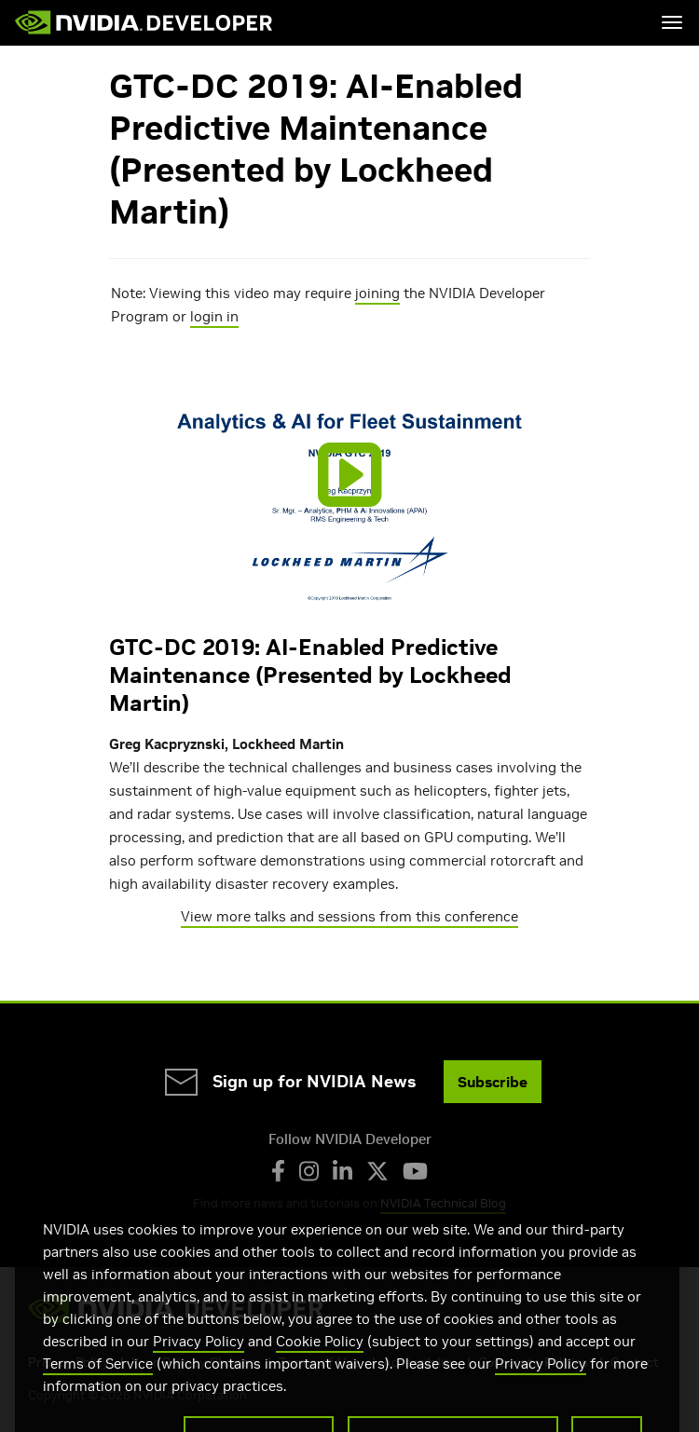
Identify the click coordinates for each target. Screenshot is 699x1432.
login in (214, 316)
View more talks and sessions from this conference (349, 916)
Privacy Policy (198, 1361)
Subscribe (493, 1081)
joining (377, 293)
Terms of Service (98, 1383)
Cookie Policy (319, 1361)
